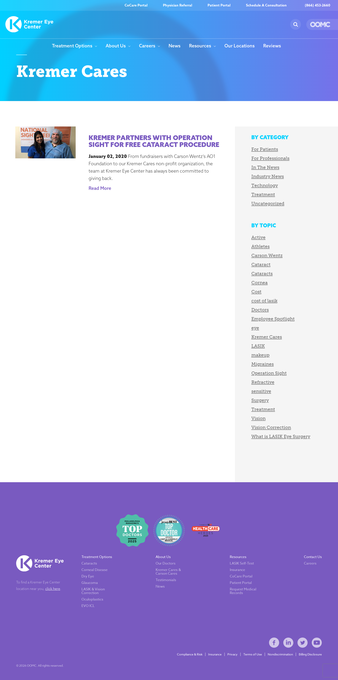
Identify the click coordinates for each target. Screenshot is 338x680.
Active (258, 237)
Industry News (267, 176)
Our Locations (239, 45)
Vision (258, 418)
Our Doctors (165, 563)
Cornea (259, 282)
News (174, 45)
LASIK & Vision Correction (93, 591)
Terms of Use (252, 654)
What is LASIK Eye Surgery (280, 436)
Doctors (260, 309)
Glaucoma (89, 582)
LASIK (258, 346)
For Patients (264, 149)
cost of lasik (264, 300)
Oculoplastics (92, 599)
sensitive (261, 391)
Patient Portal (219, 5)
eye (255, 328)
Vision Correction (271, 427)
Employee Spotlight (273, 318)
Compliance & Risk (189, 654)
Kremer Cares (266, 337)
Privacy (232, 654)
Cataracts (262, 273)
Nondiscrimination (280, 654)
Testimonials (166, 580)
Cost (256, 291)
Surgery (260, 400)
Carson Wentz (267, 255)
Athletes (260, 246)
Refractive (262, 382)
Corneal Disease (94, 569)
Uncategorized (267, 203)
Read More (100, 188)
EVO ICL (88, 605)
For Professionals (270, 158)
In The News (265, 167)
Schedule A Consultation (266, 5)
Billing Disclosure (310, 654)
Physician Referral (177, 5)
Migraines (262, 364)
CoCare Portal (136, 5)
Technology (264, 185)
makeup (260, 355)
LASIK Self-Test (242, 563)
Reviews (272, 45)
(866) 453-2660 (317, 5)
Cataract (261, 264)
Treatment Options (72, 45)
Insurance (237, 569)
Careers (147, 45)
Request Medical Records (243, 591)
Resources (200, 45)
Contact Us (313, 557)
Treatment (263, 194)
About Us (116, 45)
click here (52, 588)
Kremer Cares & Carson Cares (168, 571)
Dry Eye (87, 576)
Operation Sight (269, 373)
